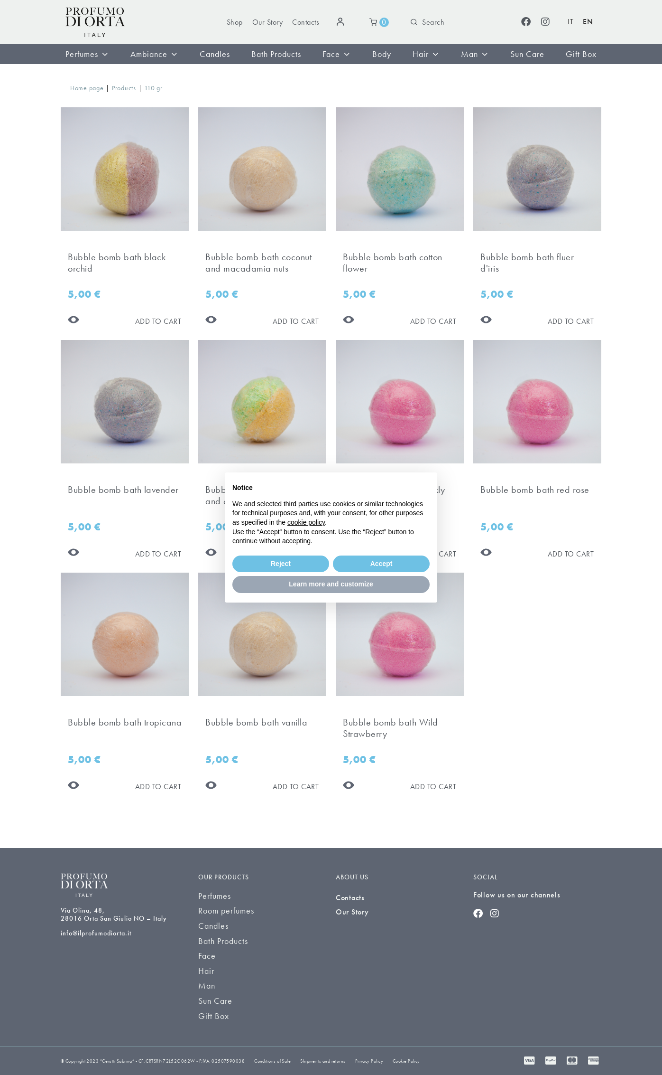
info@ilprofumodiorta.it (96, 933)
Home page (86, 88)
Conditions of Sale (272, 1061)
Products (124, 88)
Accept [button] (381, 563)
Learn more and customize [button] (331, 584)
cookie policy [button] (306, 522)
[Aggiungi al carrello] (158, 321)
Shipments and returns (322, 1061)
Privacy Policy (369, 1061)
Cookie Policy (406, 1061)
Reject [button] (281, 563)
